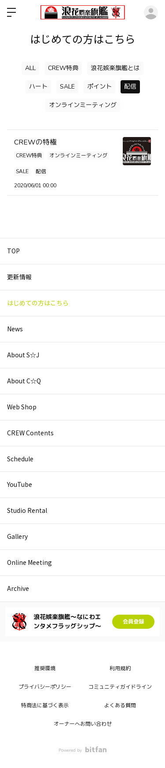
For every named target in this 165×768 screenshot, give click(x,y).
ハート (38, 86)
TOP (13, 250)
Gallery (17, 536)
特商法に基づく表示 (45, 705)
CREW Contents (30, 432)
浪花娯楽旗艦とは (115, 68)
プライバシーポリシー (44, 686)
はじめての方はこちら (38, 302)
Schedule (20, 458)
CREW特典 (63, 68)
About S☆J (23, 354)
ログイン (151, 12)
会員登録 (133, 621)
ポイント (99, 86)
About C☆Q (24, 380)
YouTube (19, 484)
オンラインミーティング (83, 105)
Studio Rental (27, 510)
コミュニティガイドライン (120, 686)
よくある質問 (120, 705)
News (15, 328)
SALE (67, 86)
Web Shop (22, 406)
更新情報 (19, 276)
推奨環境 (44, 668)
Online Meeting (29, 562)
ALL (30, 68)
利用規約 (120, 668)
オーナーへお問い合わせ (83, 723)
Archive (18, 588)
